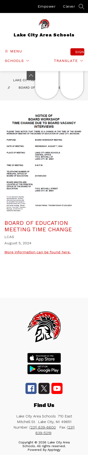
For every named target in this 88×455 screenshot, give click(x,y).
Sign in (79, 52)
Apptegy (53, 450)
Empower (47, 6)
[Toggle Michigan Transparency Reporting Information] (31, 75)
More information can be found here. (37, 252)
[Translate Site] (68, 61)
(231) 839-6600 (42, 427)
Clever (69, 6)
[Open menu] (13, 51)
